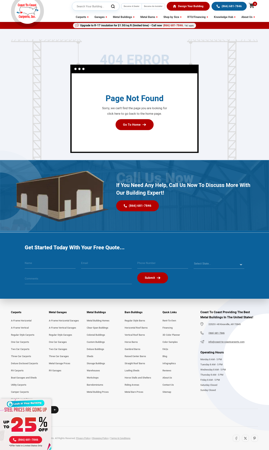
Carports (81, 17)
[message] (78, 280)
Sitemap (166, 392)
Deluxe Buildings (95, 349)
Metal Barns (147, 17)
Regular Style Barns (135, 320)
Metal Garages (58, 312)
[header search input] (96, 6)
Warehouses (93, 370)
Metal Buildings (122, 17)
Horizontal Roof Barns (136, 327)
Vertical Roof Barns (135, 334)
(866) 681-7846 (173, 25)
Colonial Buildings (96, 334)
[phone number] (162, 264)
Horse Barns (131, 342)
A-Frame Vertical (20, 327)
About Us (247, 17)
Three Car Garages (59, 356)
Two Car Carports (20, 349)
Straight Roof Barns (135, 363)
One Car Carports (20, 342)
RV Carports (17, 370)
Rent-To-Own (169, 320)
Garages (99, 17)
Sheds (90, 356)
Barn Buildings (134, 312)
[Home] (188, 6)
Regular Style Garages (60, 334)
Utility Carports (18, 384)
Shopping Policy (100, 438)
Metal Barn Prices (134, 392)
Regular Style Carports (22, 334)
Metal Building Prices (98, 392)
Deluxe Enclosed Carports (24, 363)
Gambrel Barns (132, 349)
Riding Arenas (132, 384)
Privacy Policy (83, 438)
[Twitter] (245, 438)
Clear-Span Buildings (97, 327)
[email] (106, 264)
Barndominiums (95, 384)
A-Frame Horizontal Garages (64, 320)
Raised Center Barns (135, 356)
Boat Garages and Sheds (24, 377)
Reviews (166, 370)
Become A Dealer (131, 6)
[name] (50, 264)
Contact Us (168, 384)
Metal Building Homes (98, 320)
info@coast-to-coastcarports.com (226, 341)
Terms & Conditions (120, 438)
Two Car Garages (58, 349)
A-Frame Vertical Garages (62, 327)
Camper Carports (20, 392)
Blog (164, 356)
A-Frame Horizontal (21, 320)
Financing (167, 327)
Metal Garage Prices (59, 363)
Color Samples (170, 342)
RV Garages (55, 370)
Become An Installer (153, 6)
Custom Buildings (96, 342)
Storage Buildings (96, 363)
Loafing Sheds (132, 370)
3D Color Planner (171, 334)
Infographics (169, 363)
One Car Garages (58, 342)
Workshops (93, 377)
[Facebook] (236, 438)
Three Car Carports (21, 356)
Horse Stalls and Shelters (138, 377)
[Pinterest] (254, 438)
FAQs (165, 349)
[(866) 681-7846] (229, 6)
